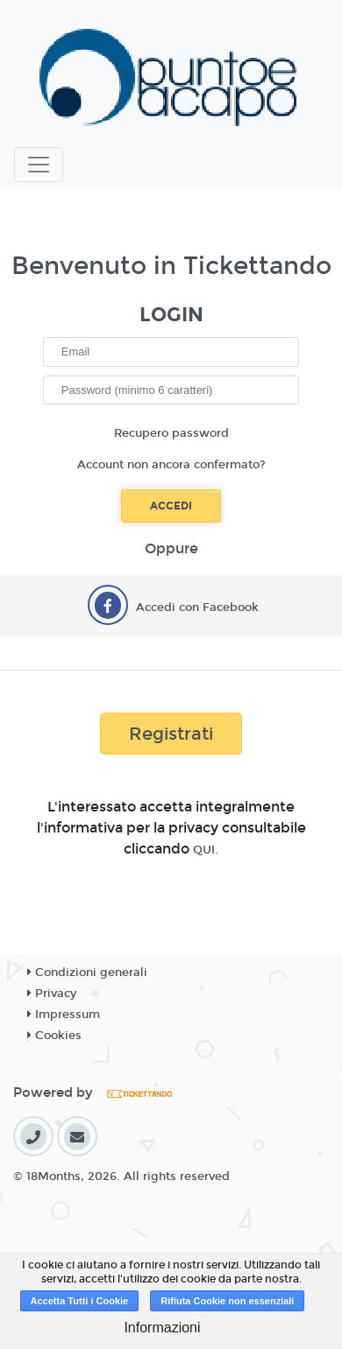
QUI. (205, 850)
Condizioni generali (87, 973)
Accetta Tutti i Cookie (80, 1301)
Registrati (171, 733)
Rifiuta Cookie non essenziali (227, 1301)
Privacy (51, 994)
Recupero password (171, 433)
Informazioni (162, 1327)
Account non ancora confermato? (171, 465)
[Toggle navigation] (38, 164)
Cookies (54, 1036)
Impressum (63, 1015)
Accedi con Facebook (197, 608)
